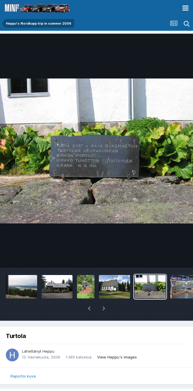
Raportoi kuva (23, 376)
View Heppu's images (117, 357)
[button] (89, 308)
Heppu (48, 351)
